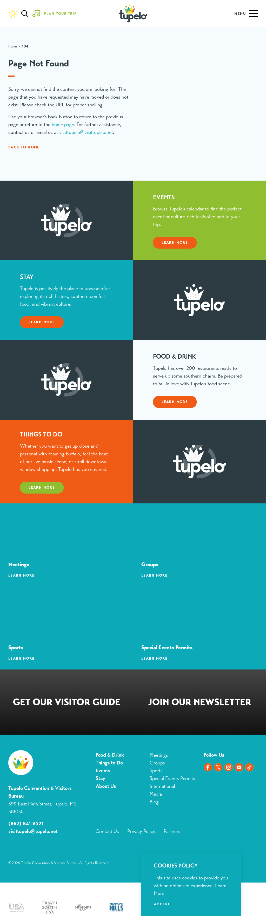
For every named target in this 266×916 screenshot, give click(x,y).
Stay (100, 778)
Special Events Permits (172, 778)
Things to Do (109, 763)
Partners (172, 831)
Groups (157, 763)
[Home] (133, 13)
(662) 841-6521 (25, 823)
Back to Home (24, 147)
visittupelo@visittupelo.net (86, 132)
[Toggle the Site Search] (24, 13)
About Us (106, 786)
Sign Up (199, 703)
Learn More (175, 253)
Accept (162, 904)
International (162, 786)
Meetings (159, 755)
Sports (156, 770)
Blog (154, 801)
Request (66, 703)
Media (156, 794)
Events (103, 770)
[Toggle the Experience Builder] (56, 13)
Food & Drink (110, 755)
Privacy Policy (141, 831)
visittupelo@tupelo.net (33, 831)
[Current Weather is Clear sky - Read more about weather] (12, 13)
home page (63, 124)
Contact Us (107, 831)
